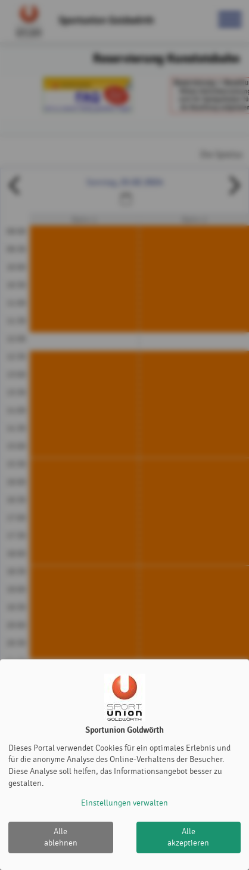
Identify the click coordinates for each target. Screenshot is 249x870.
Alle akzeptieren (188, 837)
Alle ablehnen (60, 837)
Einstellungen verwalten (124, 802)
